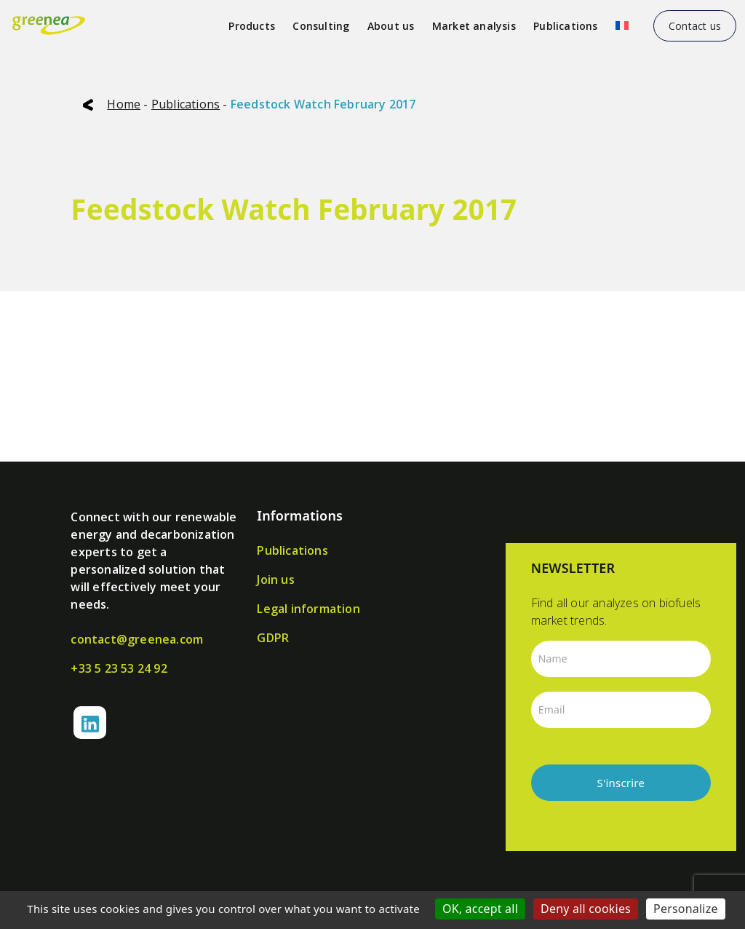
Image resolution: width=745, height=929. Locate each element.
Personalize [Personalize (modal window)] (685, 909)
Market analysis (474, 26)
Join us (275, 580)
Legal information (308, 609)
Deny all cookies (586, 909)
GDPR (273, 638)
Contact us (695, 26)
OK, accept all (480, 909)
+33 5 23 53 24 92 (119, 668)
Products (251, 26)
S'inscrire (621, 782)
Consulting (320, 26)
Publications (565, 26)
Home (123, 104)
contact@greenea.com (137, 639)
